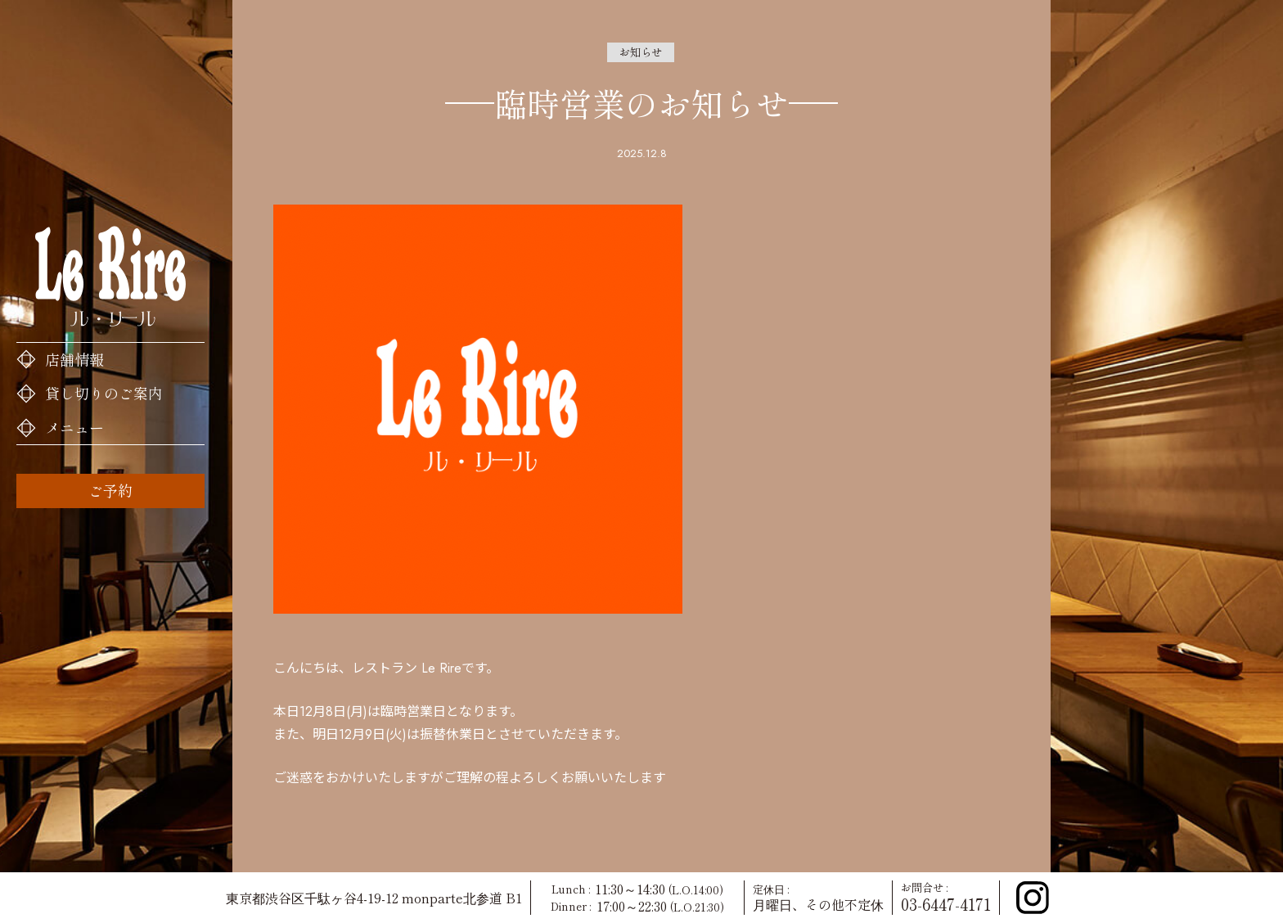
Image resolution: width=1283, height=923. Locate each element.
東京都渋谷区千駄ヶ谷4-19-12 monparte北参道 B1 (374, 897)
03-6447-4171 (946, 904)
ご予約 (110, 490)
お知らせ (640, 52)
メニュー (74, 427)
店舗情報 (74, 359)
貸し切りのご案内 (104, 392)
